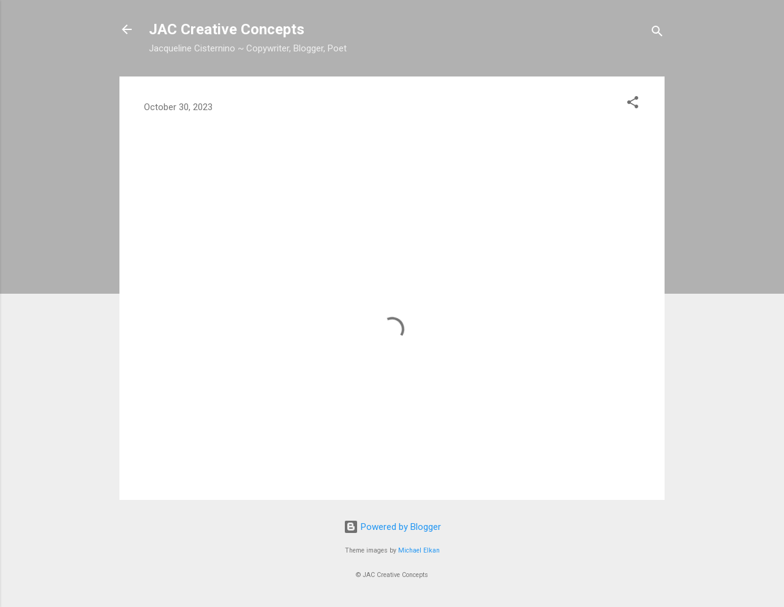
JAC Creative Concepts (226, 29)
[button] (632, 104)
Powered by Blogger (392, 526)
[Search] (657, 33)
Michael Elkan (419, 550)
